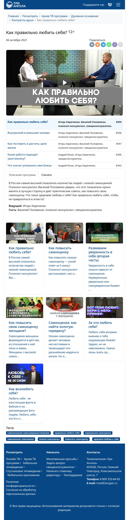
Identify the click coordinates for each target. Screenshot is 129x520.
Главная (13, 16)
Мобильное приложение (23, 475)
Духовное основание (84, 16)
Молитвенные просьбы (61, 459)
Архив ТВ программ (55, 16)
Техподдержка (72, 475)
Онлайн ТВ (13, 459)
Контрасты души (22, 20)
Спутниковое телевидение (23, 471)
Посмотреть (30, 16)
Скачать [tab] (46, 175)
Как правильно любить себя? (28, 122)
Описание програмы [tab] (22, 175)
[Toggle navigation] (118, 4)
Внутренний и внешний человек (29, 133)
